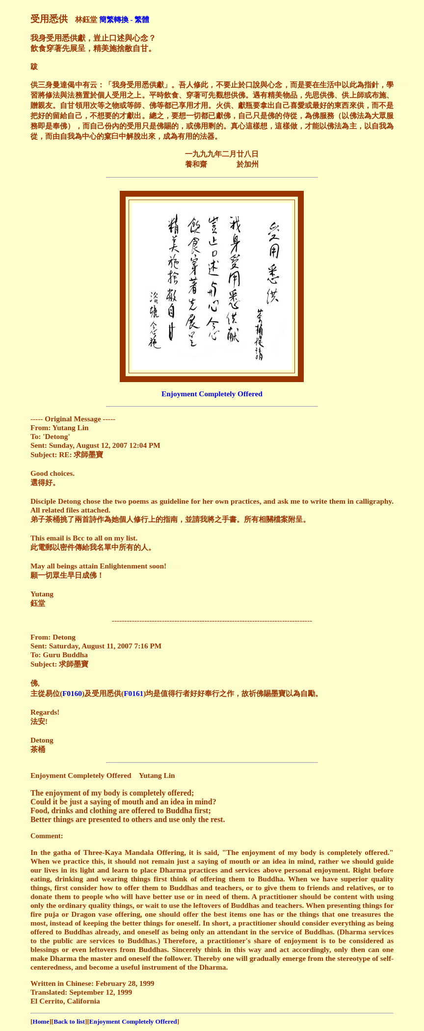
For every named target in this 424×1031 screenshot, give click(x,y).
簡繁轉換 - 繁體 (124, 19)
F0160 (72, 693)
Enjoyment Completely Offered (212, 393)
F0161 (133, 693)
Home (40, 1021)
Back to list (69, 1021)
